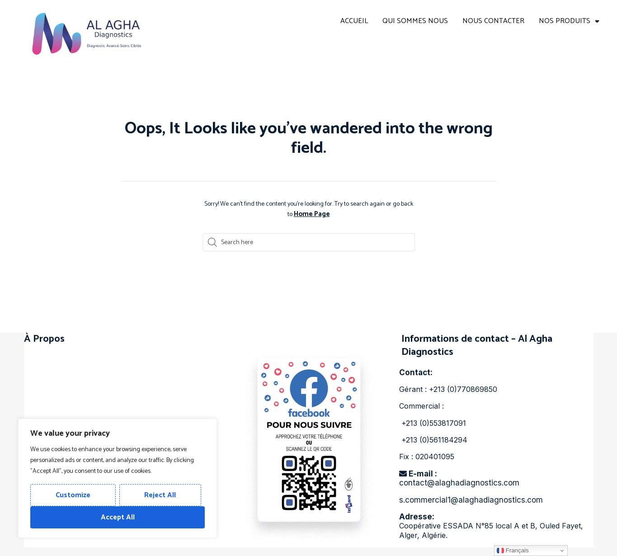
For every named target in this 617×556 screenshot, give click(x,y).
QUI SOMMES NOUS (415, 21)
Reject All (160, 495)
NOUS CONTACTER (493, 21)
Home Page (312, 214)
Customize (73, 495)
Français (513, 550)
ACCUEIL (354, 21)
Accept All (118, 517)
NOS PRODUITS (569, 21)
